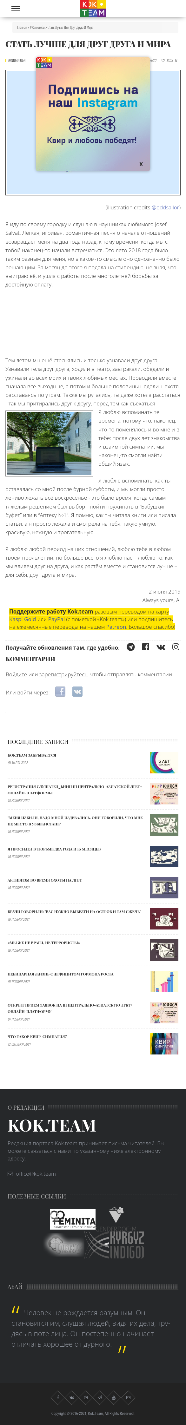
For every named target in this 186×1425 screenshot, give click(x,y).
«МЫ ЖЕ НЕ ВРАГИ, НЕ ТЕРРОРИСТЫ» (44, 942)
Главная (22, 27)
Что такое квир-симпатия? (37, 1036)
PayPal (56, 619)
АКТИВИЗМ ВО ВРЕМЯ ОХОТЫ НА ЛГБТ (45, 880)
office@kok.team (36, 1173)
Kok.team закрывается (32, 755)
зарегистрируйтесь (63, 674)
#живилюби (37, 27)
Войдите (16, 674)
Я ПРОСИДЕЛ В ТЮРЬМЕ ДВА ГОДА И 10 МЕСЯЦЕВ (54, 848)
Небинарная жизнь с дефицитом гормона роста (61, 973)
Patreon (116, 626)
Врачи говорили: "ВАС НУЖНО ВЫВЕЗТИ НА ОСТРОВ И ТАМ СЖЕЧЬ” (74, 911)
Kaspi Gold (22, 619)
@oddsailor (165, 207)
